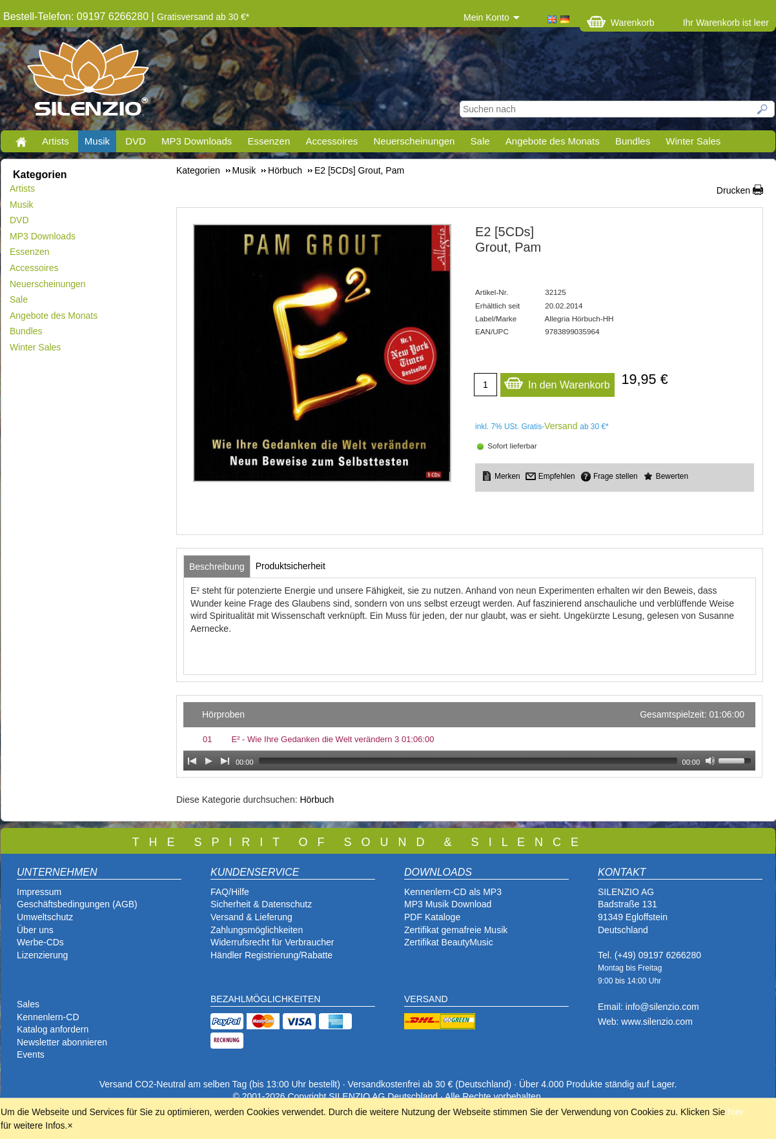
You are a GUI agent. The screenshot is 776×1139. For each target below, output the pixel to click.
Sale (480, 141)
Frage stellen (615, 476)
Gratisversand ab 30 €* (203, 17)
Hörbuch (317, 799)
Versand (560, 426)
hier (735, 1112)
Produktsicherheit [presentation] (290, 566)
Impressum (39, 892)
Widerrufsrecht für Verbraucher (272, 942)
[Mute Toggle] (710, 761)
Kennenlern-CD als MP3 (453, 892)
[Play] (208, 761)
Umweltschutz (45, 917)
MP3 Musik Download (447, 904)
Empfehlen (556, 476)
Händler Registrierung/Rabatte (271, 955)
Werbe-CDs (40, 942)
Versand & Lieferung (251, 917)
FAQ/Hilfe (229, 892)
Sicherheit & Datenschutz (261, 904)
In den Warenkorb (557, 381)
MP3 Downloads (196, 141)
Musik (97, 141)
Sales (28, 1004)
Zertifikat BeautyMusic (448, 942)
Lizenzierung (42, 955)
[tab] (216, 566)
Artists (55, 141)
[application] (469, 736)
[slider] (468, 761)
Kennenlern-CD (48, 1017)
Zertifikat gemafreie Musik (455, 930)
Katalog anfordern (52, 1029)
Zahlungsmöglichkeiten (256, 930)
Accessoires (331, 141)
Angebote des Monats (552, 141)
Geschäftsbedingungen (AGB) (77, 904)
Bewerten (672, 476)
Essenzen (268, 141)
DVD (135, 141)
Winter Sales (693, 141)
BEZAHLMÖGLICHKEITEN (265, 999)
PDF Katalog (429, 917)
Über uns (35, 930)
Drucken (733, 190)
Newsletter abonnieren (62, 1042)
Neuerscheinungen (414, 141)
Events (31, 1054)
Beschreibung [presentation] (217, 566)
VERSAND (426, 999)
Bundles (632, 141)
